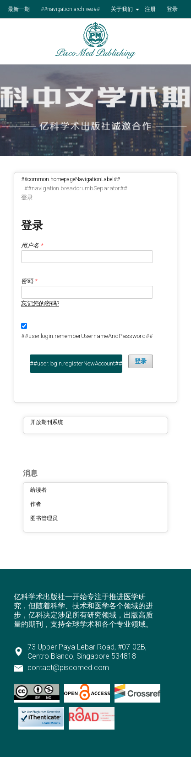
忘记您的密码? (40, 303)
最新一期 (19, 9)
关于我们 (122, 9)
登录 (172, 9)
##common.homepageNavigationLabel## (70, 179)
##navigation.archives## (70, 9)
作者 (35, 504)
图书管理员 (44, 518)
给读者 (38, 490)
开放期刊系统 (46, 422)
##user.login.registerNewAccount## (76, 363)
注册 (150, 9)
